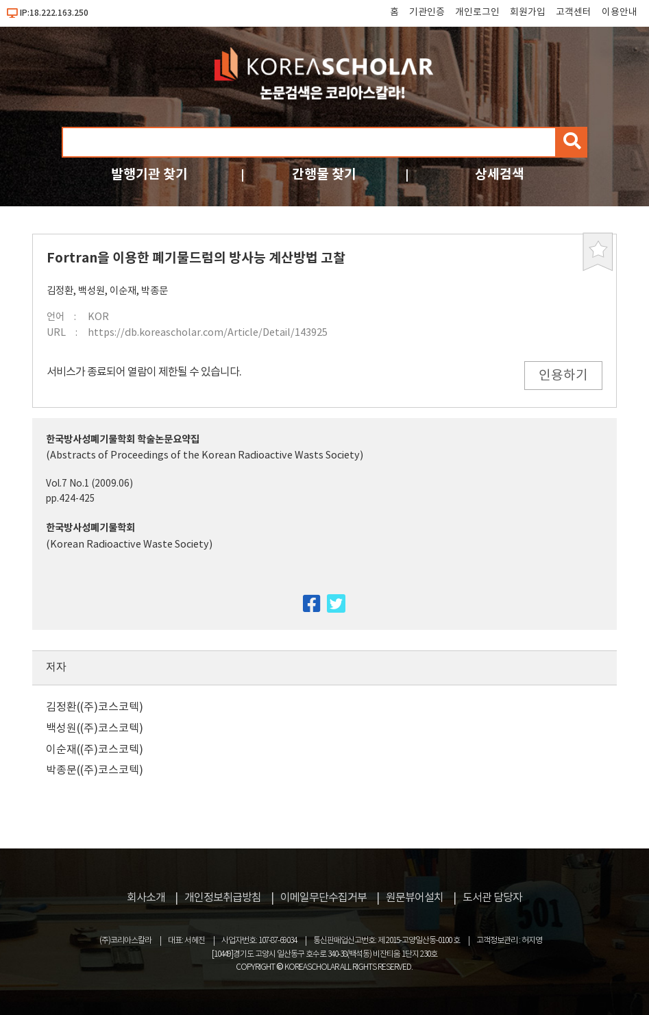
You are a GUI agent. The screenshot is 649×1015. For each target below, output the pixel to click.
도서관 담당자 (492, 898)
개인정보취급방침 (222, 898)
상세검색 (499, 174)
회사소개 (146, 898)
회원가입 (528, 12)
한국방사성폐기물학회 (90, 528)
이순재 (123, 291)
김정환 (60, 291)
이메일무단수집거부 (323, 898)
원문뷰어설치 (414, 898)
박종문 (154, 291)
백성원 (91, 291)
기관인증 (427, 12)
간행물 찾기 (324, 174)
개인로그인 (477, 12)
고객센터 (573, 12)
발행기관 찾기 (149, 174)
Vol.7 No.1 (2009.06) (89, 483)
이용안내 (619, 12)
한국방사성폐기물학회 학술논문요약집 (122, 439)
